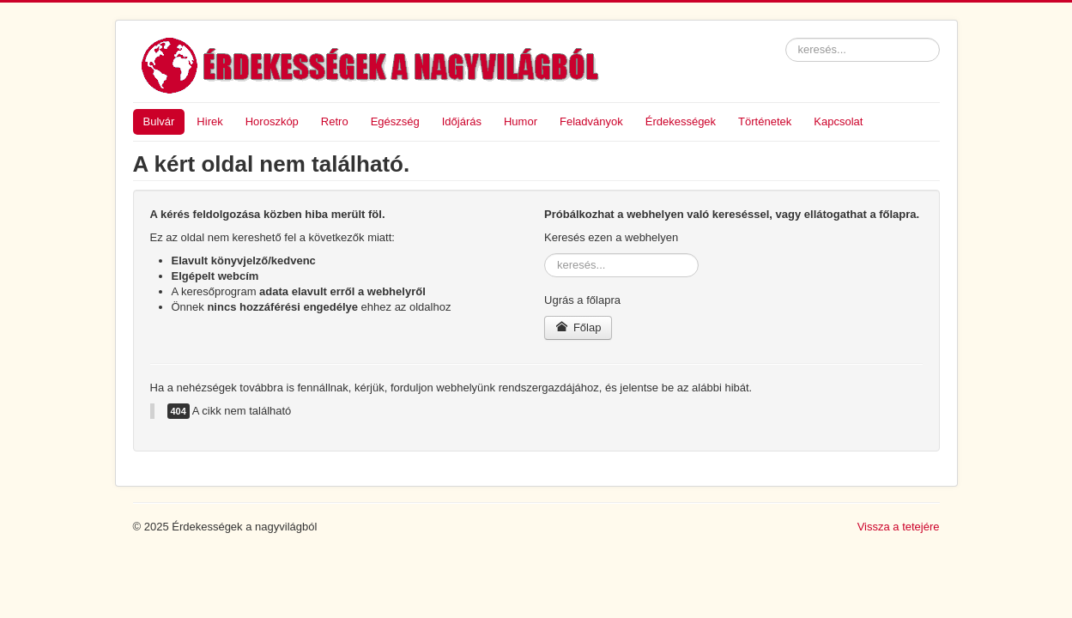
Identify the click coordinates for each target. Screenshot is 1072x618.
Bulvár (159, 121)
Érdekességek (680, 121)
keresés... (785, 38)
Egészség (395, 121)
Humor (520, 121)
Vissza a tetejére (898, 526)
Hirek (209, 121)
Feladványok (591, 121)
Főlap (578, 327)
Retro (334, 121)
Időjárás (461, 121)
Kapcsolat (838, 121)
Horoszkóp (272, 121)
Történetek (764, 121)
